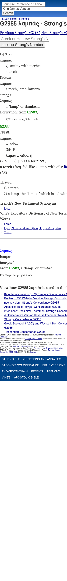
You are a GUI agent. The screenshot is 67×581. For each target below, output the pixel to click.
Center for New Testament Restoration (48, 348)
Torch (7, 232)
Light (7, 208)
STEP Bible (13, 352)
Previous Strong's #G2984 (20, 32)
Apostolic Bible (26, 377)
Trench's (54, 371)
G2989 (32, 112)
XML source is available (22, 346)
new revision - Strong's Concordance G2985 (31, 302)
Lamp (7, 224)
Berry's (37, 371)
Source (33, 352)
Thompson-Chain (15, 371)
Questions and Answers (42, 359)
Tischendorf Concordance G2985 (24, 332)
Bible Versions (53, 365)
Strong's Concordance (20, 365)
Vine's (6, 377)
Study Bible (9, 18)
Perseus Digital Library (33, 339)
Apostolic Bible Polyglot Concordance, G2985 (32, 306)
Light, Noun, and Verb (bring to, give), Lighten (32, 228)
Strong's (24, 18)
